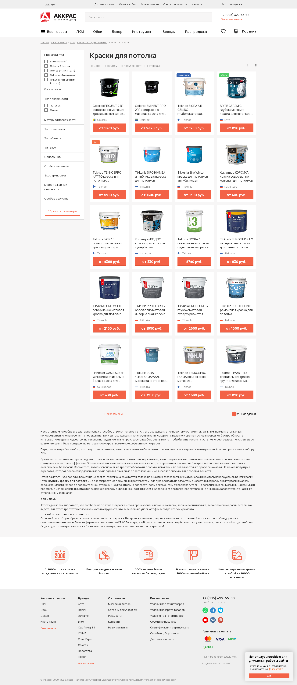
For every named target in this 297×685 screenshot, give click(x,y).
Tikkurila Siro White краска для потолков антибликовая (192, 177)
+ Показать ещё (112, 414)
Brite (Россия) (56, 61)
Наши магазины (118, 627)
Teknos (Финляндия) (59, 70)
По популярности (131, 66)
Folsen (82, 657)
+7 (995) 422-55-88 (235, 15)
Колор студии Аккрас (59, 17)
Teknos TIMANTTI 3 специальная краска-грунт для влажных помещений (235, 377)
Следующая (248, 414)
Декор (117, 31)
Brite (81, 621)
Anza (81, 604)
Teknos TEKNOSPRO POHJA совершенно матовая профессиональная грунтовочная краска (193, 377)
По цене (95, 66)
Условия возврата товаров (167, 610)
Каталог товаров (59, 42)
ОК (269, 675)
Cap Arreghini (86, 627)
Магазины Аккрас (119, 604)
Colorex (83, 645)
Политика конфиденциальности (219, 656)
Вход (223, 4)
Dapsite (226, 663)
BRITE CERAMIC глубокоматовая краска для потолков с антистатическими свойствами (236, 110)
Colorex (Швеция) (58, 66)
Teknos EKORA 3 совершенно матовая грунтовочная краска (193, 243)
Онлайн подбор (127, 4)
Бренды (169, 31)
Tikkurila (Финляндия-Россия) (60, 81)
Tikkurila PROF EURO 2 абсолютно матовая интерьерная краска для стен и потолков (150, 310)
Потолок (52, 105)
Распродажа (196, 31)
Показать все (52, 89)
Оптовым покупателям (122, 610)
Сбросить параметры (62, 211)
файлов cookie (276, 669)
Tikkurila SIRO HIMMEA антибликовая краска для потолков (150, 177)
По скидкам (110, 66)
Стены (51, 110)
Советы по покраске (163, 621)
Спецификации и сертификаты (169, 627)
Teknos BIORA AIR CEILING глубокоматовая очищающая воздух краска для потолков (192, 110)
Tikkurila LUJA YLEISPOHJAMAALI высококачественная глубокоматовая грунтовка (150, 377)
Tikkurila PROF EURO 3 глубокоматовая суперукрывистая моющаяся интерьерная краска (192, 310)
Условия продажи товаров (167, 604)
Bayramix (83, 615)
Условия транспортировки (167, 615)
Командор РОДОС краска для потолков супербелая (150, 243)
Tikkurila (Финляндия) (60, 75)
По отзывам (152, 66)
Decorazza (85, 651)
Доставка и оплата (105, 4)
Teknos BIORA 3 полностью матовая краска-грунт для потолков (107, 243)
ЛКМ (80, 31)
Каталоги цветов (150, 4)
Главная (45, 42)
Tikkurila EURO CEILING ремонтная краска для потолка (236, 310)
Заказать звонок (231, 19)
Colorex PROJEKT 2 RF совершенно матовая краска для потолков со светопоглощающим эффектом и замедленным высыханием (108, 110)
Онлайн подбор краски (165, 633)
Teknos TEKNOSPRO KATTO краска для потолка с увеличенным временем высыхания (108, 177)
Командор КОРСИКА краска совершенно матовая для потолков (236, 177)
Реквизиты (115, 615)
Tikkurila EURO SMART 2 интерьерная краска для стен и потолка (236, 243)
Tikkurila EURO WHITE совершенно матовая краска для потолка (108, 310)
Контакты (197, 4)
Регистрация (235, 4)
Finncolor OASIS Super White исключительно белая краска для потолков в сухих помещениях (108, 377)
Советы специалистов (175, 4)
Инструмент (142, 31)
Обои (97, 31)
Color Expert (86, 639)
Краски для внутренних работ (92, 42)
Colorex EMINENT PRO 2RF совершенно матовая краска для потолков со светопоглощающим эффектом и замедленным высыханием (150, 110)
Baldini (82, 610)
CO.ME (82, 633)
